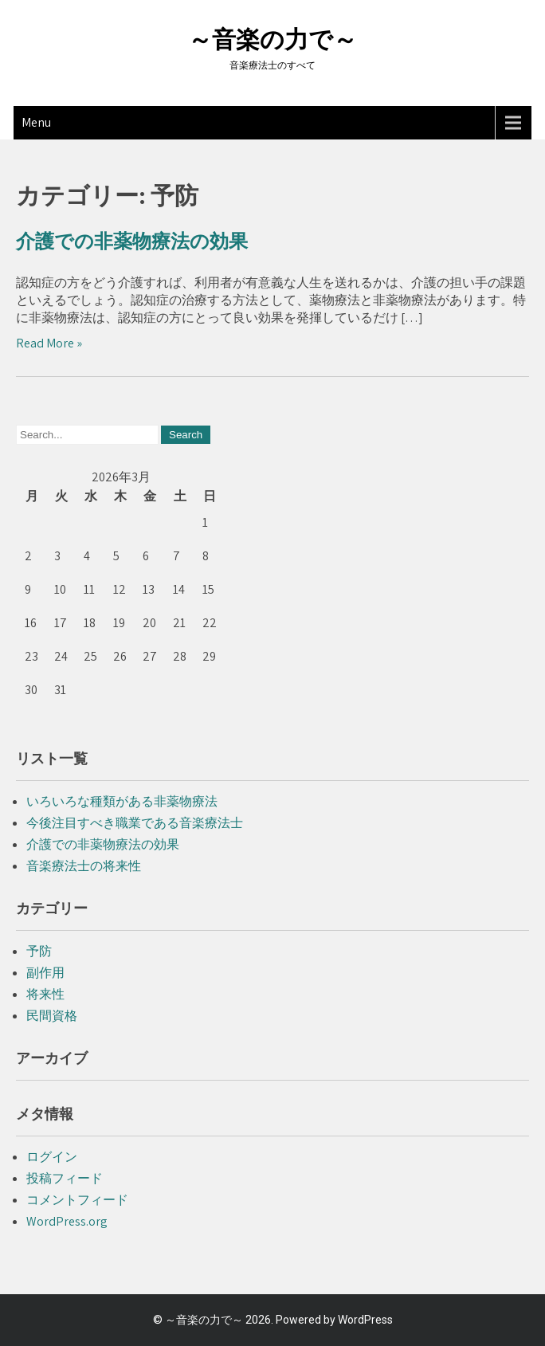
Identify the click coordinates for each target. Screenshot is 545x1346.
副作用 (45, 972)
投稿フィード (64, 1178)
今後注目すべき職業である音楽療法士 (134, 822)
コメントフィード (77, 1199)
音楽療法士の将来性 (83, 865)
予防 (39, 951)
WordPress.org (67, 1221)
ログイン (51, 1156)
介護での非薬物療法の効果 (132, 241)
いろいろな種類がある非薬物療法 (122, 801)
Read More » (49, 343)
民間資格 (51, 1015)
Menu (36, 122)
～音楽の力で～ (272, 39)
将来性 (45, 994)
